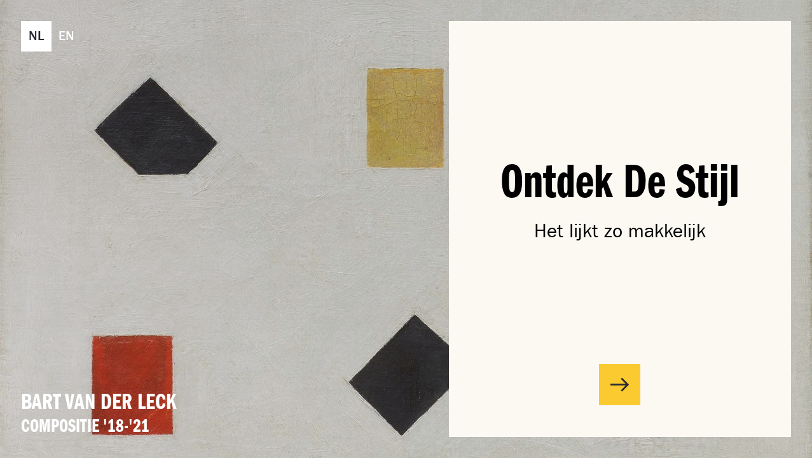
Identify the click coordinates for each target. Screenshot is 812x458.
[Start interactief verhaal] (619, 384)
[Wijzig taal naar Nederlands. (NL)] (36, 36)
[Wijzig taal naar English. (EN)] (67, 36)
